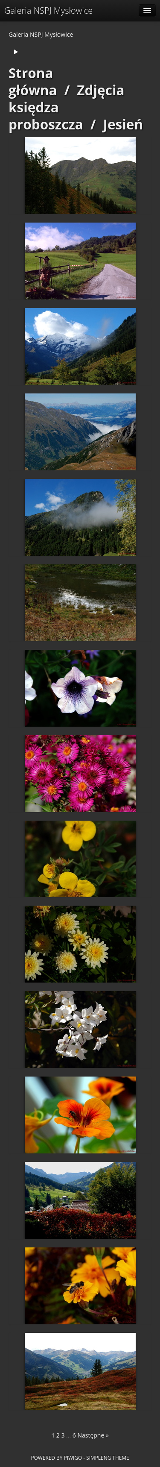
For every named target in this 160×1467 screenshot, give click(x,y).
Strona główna (33, 81)
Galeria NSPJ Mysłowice (48, 10)
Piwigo (73, 1457)
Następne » (92, 1435)
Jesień (123, 124)
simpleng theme (107, 1457)
